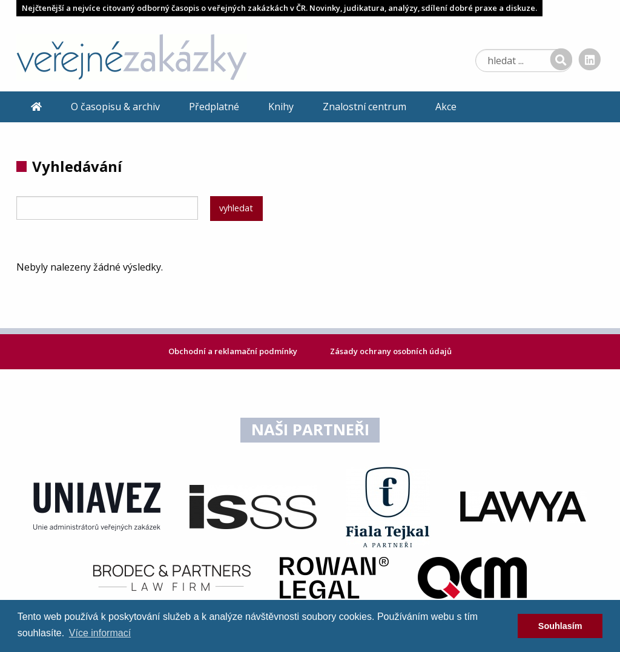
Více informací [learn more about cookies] (100, 633)
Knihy (281, 106)
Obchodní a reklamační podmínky (233, 351)
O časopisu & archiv (115, 106)
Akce (446, 106)
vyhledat (236, 208)
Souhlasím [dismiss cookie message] (560, 626)
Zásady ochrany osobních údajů (391, 351)
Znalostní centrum (364, 106)
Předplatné (214, 106)
